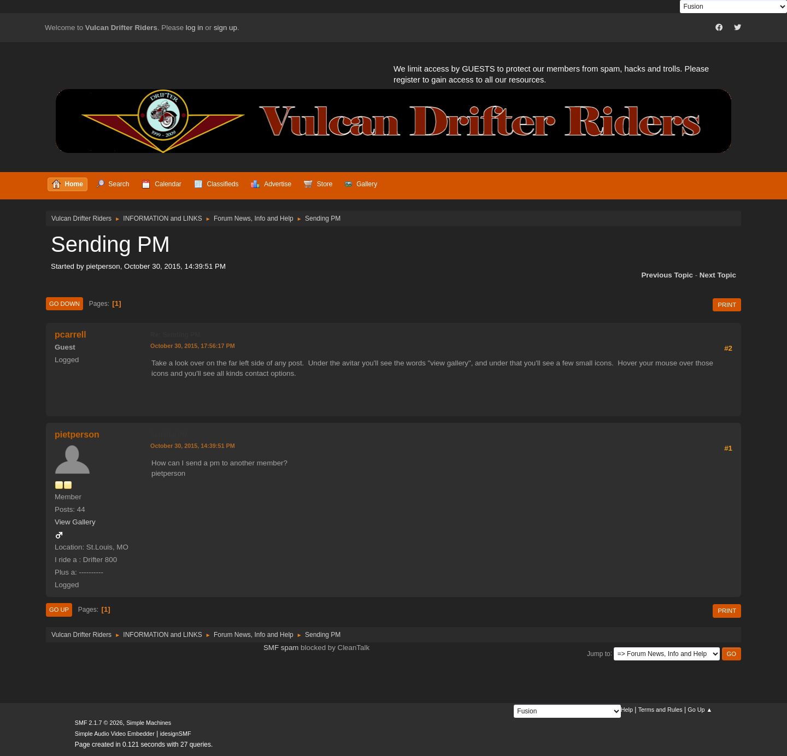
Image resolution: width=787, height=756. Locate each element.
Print (727, 305)
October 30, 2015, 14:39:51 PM (192, 445)
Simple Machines (148, 722)
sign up (225, 27)
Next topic (718, 275)
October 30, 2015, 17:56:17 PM (192, 345)
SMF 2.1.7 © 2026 (99, 722)
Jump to (598, 653)
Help (627, 709)
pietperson (77, 434)
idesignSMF (175, 733)
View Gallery (75, 522)
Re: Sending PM (175, 335)
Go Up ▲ (700, 709)
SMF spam (280, 647)
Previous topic (667, 275)
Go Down (64, 303)
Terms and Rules (660, 709)
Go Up (59, 609)
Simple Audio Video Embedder (115, 733)
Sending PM (169, 435)
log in (194, 27)
